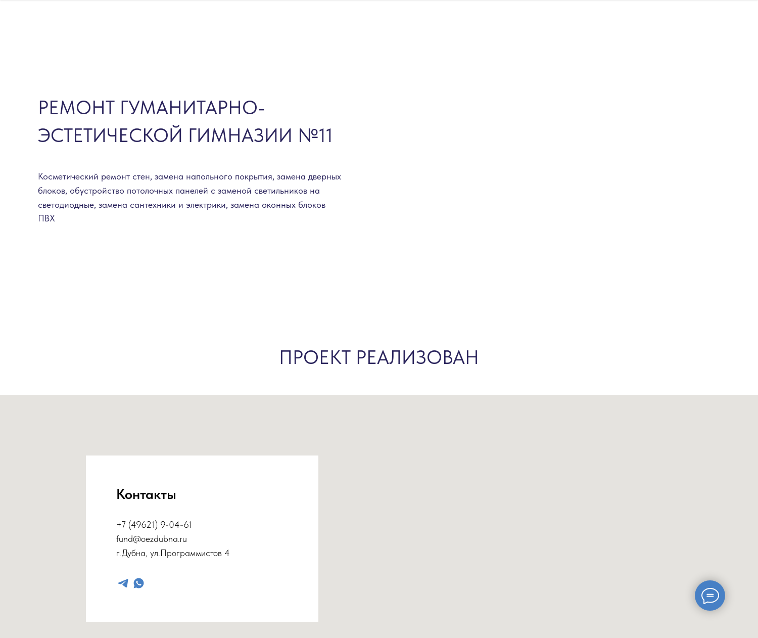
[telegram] (123, 583)
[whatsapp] (138, 583)
